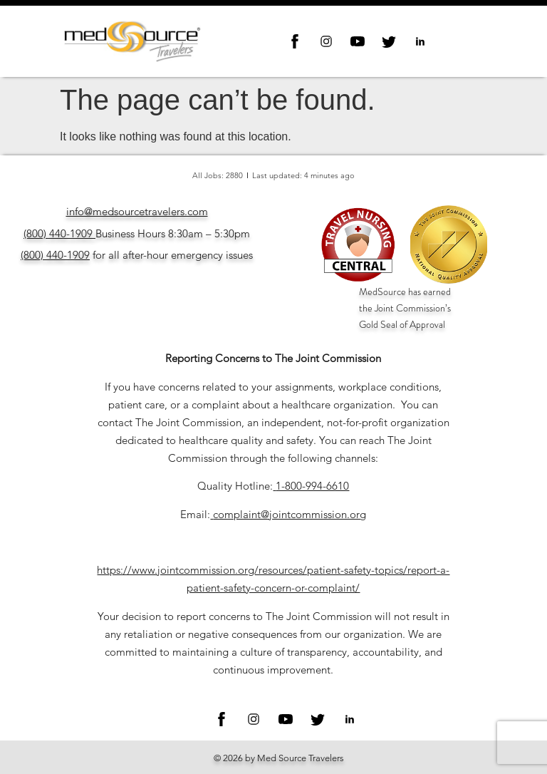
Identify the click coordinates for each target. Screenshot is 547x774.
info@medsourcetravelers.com (137, 211)
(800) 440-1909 (58, 233)
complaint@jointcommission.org (289, 514)
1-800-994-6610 (312, 485)
